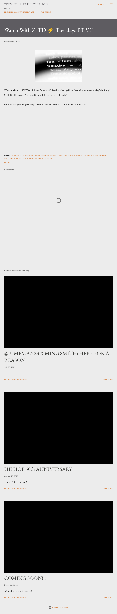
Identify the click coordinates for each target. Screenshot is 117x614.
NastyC (79, 155)
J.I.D (45, 155)
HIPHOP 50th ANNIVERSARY (38, 469)
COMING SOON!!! (25, 578)
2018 (13, 155)
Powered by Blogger (58, 607)
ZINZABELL (47, 158)
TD (20, 158)
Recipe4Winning (100, 155)
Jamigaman (53, 155)
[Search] (101, 4)
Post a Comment (19, 380)
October (88, 155)
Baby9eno (39, 155)
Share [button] (7, 163)
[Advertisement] (58, 249)
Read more (108, 380)
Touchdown (28, 158)
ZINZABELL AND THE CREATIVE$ (26, 4)
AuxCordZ (29, 155)
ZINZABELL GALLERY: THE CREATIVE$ (19, 12)
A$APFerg (19, 155)
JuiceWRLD (63, 155)
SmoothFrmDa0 (11, 158)
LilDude (72, 155)
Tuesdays (38, 158)
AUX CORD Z (46, 12)
